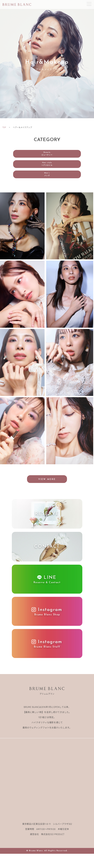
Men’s (47, 174)
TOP (4, 127)
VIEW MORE (47, 482)
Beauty (47, 154)
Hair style (47, 164)
